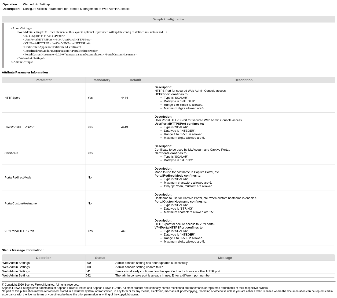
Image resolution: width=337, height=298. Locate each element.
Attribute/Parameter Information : (26, 72)
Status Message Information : (23, 250)
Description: (163, 87)
